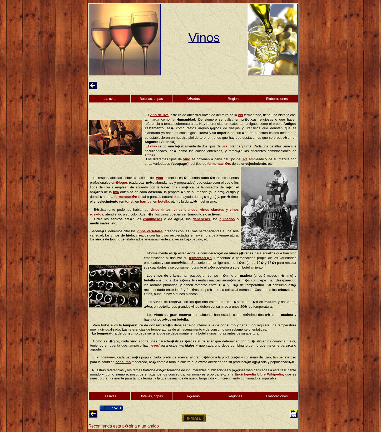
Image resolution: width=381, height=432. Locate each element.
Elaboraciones (277, 99)
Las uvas (109, 99)
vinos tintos (160, 210)
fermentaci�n (218, 164)
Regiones (235, 99)
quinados (227, 219)
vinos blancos (185, 210)
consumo (123, 362)
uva (224, 146)
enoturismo (105, 357)
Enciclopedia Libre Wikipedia (259, 374)
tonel (129, 201)
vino (153, 146)
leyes (154, 345)
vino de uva (159, 115)
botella (163, 201)
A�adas (193, 99)
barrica (145, 201)
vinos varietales (149, 231)
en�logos (119, 182)
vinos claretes (212, 210)
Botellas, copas (151, 99)
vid (240, 115)
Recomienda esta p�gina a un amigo (123, 426)
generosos (201, 219)
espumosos (152, 219)
